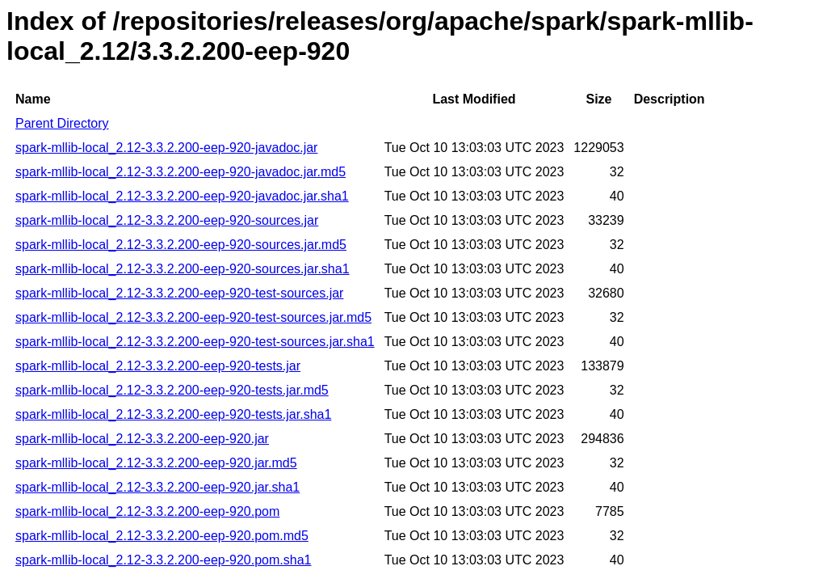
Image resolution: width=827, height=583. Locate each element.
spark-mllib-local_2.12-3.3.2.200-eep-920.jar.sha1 (157, 487)
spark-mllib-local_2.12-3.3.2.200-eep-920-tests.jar (157, 366)
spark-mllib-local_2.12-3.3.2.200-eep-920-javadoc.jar (166, 147)
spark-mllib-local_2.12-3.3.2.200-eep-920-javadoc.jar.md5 (180, 172)
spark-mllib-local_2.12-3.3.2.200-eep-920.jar (142, 439)
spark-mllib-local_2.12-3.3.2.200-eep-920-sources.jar (166, 220)
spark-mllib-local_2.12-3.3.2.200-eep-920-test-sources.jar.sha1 (195, 342)
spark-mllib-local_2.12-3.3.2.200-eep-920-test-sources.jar (179, 293)
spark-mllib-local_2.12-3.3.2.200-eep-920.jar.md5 (156, 463)
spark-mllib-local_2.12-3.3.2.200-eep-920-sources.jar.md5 (180, 244)
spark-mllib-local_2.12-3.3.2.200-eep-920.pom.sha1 (163, 560)
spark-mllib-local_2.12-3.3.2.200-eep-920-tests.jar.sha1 (173, 414)
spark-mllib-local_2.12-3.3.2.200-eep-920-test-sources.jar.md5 (193, 317)
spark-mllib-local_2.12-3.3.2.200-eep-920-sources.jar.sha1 (182, 269)
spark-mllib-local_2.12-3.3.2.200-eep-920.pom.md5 (162, 536)
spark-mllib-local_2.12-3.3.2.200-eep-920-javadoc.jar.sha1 (182, 196)
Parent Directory (62, 123)
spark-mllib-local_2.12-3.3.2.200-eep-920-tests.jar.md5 (172, 390)
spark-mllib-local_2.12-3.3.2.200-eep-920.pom (147, 511)
